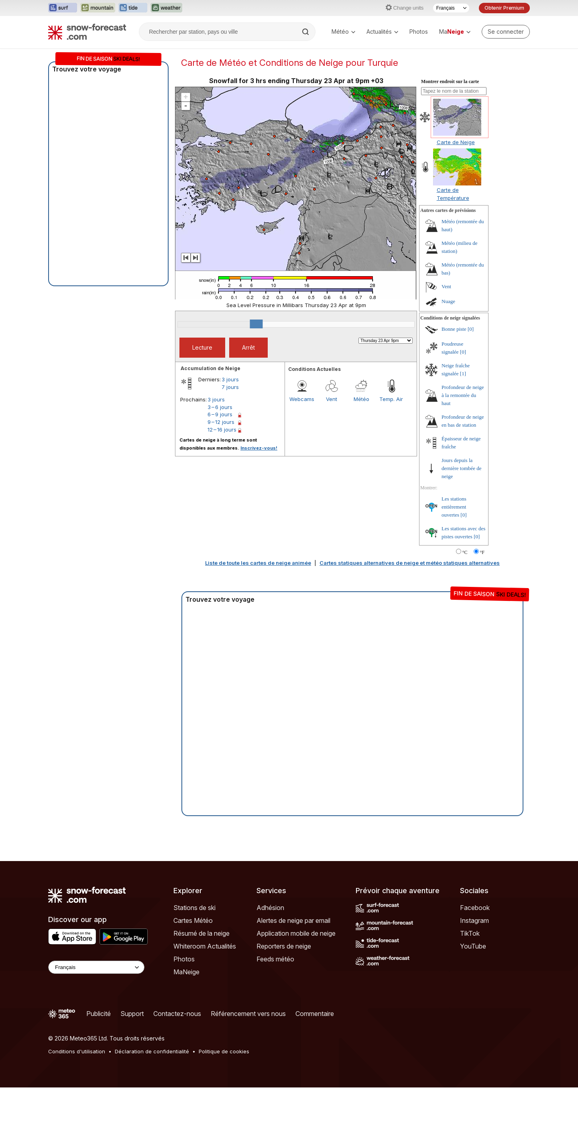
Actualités (382, 31)
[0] (471, 329)
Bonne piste (454, 329)
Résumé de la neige (201, 933)
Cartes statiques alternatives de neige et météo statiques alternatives (410, 563)
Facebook (475, 908)
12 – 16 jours (222, 429)
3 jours (230, 379)
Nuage (448, 301)
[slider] (256, 324)
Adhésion (270, 908)
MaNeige (186, 972)
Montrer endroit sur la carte (450, 81)
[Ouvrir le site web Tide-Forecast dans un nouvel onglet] (132, 8)
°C (465, 552)
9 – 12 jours (221, 422)
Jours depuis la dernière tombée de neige (462, 468)
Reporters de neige (283, 946)
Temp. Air (391, 399)
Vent (331, 399)
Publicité (98, 1014)
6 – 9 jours (220, 414)
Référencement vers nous (248, 1014)
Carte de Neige (456, 142)
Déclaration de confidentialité (152, 1051)
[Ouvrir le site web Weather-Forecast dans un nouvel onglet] (166, 8)
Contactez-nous (177, 1014)
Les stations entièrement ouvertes (454, 507)
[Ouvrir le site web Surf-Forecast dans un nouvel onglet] (62, 8)
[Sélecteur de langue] (451, 8)
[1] (463, 374)
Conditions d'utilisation (76, 1051)
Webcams (301, 399)
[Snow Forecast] (87, 32)
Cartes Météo (193, 920)
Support (132, 1014)
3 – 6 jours (220, 407)
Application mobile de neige (296, 933)
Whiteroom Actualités (204, 946)
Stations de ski (194, 908)
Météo (343, 31)
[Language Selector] (96, 967)
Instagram (474, 920)
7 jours (230, 387)
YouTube (473, 946)
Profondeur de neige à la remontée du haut (463, 395)
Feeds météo (275, 959)
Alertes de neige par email (293, 920)
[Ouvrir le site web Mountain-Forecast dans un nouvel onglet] (97, 8)
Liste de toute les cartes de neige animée (258, 563)
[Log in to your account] (506, 32)
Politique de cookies (224, 1051)
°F (482, 552)
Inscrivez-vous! (258, 448)
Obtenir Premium (504, 8)
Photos (418, 31)
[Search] (306, 32)
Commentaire (314, 1014)
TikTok (470, 933)
